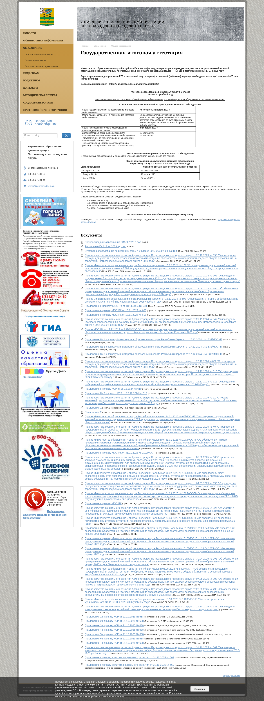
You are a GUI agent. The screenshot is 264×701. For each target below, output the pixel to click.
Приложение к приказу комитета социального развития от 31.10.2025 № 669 (129, 657)
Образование (32, 47)
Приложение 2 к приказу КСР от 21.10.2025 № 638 (114, 620)
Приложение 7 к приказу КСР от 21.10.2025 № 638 (114, 642)
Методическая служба (40, 95)
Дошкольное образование (39, 54)
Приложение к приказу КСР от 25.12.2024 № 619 (113, 388)
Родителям (31, 80)
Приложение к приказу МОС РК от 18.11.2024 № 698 (115, 310)
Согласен (199, 689)
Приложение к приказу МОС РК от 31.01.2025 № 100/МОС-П (120, 452)
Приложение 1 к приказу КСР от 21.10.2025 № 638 (114, 616)
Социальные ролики (38, 102)
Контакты (30, 87)
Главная (85, 46)
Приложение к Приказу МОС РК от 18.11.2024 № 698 (116, 306)
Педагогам (31, 73)
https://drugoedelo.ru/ (32, 377)
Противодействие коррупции (45, 110)
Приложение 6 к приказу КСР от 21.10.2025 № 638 (114, 638)
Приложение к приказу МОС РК (103, 503)
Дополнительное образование (41, 66)
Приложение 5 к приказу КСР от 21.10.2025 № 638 (114, 634)
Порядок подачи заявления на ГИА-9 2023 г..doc (113, 242)
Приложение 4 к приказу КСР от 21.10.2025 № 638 (114, 629)
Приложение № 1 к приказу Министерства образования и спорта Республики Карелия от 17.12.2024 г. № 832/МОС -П (153, 339)
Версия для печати (231, 675)
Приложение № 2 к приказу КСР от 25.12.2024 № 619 (116, 393)
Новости (29, 33)
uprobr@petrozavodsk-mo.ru (41, 186)
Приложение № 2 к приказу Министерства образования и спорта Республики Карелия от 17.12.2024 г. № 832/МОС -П (153, 346)
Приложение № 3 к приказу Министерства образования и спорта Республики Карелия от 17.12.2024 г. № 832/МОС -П (153, 354)
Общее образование (35, 60)
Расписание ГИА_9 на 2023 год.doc (105, 246)
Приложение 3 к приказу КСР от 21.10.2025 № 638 (114, 625)
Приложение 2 (93, 412)
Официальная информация (43, 40)
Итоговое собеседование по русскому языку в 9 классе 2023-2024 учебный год (131, 250)
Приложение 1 (93, 407)
